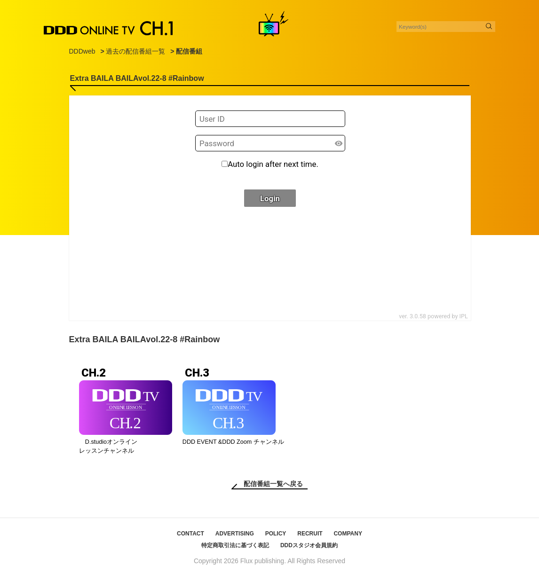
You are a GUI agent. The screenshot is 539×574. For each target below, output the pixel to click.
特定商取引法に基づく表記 (235, 545)
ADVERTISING (234, 533)
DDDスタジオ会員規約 (309, 545)
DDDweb (82, 51)
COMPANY (347, 533)
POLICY (275, 533)
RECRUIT (309, 533)
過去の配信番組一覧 (135, 51)
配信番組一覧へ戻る (273, 484)
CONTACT (190, 533)
